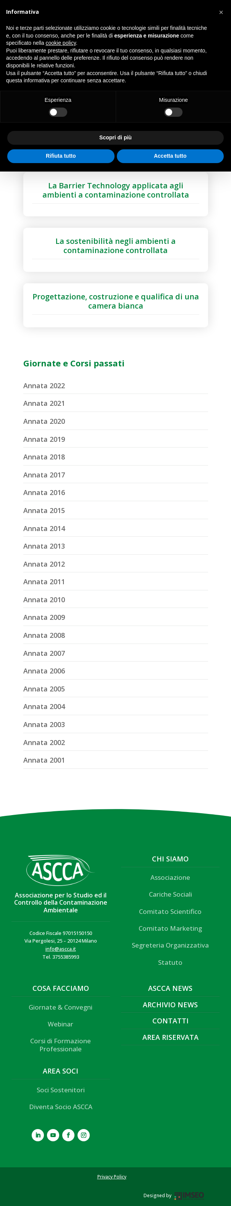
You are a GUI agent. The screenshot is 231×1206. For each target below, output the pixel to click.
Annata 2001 (44, 760)
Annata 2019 (44, 439)
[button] (221, 12)
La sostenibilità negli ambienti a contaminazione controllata (115, 245)
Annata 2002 (44, 742)
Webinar (60, 1024)
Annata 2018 (44, 456)
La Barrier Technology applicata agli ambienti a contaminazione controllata (115, 190)
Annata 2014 (44, 528)
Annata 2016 (44, 492)
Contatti (170, 1020)
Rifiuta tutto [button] (61, 156)
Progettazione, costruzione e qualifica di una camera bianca (115, 301)
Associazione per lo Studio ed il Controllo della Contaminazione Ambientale (60, 902)
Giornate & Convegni (60, 1007)
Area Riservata (170, 1037)
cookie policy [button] (61, 43)
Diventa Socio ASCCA (60, 1106)
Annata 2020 (44, 421)
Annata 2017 (44, 474)
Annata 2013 (44, 546)
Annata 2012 (44, 564)
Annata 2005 (44, 688)
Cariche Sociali (170, 894)
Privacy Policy (111, 1176)
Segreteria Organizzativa (170, 945)
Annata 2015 (44, 510)
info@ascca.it (60, 948)
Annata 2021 (44, 403)
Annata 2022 (44, 385)
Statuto (170, 962)
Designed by (157, 1195)
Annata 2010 (44, 599)
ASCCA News (170, 988)
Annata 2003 (44, 724)
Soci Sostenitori (61, 1089)
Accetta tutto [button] (170, 156)
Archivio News (170, 1004)
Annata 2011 (44, 581)
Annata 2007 (44, 653)
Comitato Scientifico (170, 911)
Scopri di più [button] (115, 137)
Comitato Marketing (170, 928)
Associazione (170, 877)
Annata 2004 (44, 706)
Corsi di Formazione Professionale (60, 1044)
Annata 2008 (44, 635)
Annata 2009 (44, 617)
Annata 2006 (44, 670)
